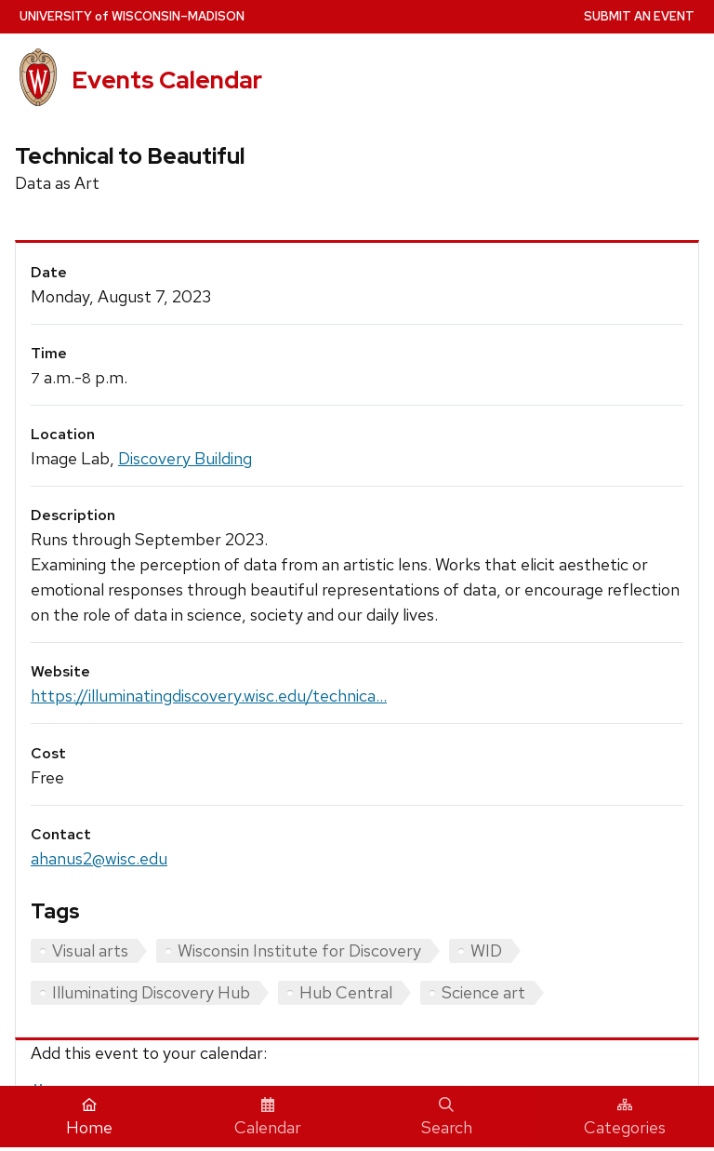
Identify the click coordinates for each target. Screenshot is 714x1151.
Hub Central (345, 992)
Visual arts (90, 950)
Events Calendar (167, 80)
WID (486, 950)
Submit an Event (639, 16)
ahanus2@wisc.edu (99, 858)
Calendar (267, 1117)
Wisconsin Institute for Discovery (299, 950)
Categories (625, 1117)
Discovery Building (185, 458)
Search (446, 1117)
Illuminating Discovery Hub (151, 992)
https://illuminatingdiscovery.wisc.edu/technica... (209, 695)
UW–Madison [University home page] (132, 16)
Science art (483, 992)
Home (89, 1117)
